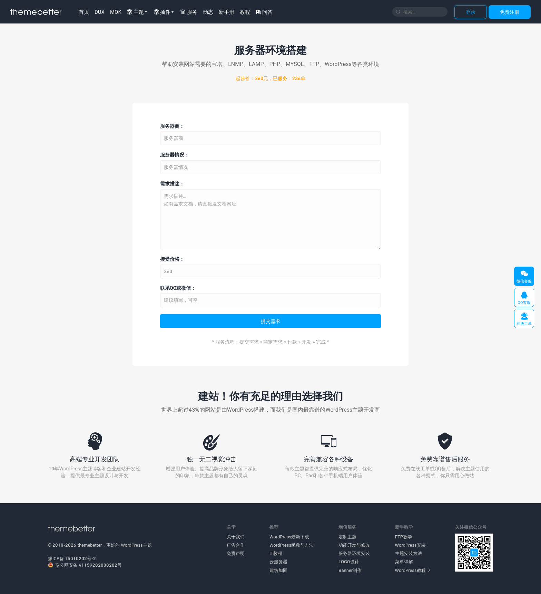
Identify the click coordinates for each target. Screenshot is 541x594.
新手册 (226, 12)
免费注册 (509, 12)
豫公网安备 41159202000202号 (85, 565)
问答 (264, 12)
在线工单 (524, 319)
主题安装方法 (408, 553)
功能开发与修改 (354, 545)
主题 (135, 12)
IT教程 (275, 553)
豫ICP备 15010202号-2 (72, 558)
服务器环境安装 (354, 553)
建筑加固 (278, 570)
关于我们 (236, 536)
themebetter (90, 545)
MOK (115, 12)
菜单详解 (404, 561)
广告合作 (236, 545)
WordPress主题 (136, 545)
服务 (188, 12)
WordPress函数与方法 (291, 545)
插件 (162, 12)
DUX (100, 12)
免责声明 (236, 553)
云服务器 (278, 561)
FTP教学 (403, 536)
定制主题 (347, 536)
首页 (84, 12)
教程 (245, 12)
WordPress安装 (410, 545)
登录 (470, 12)
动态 (208, 12)
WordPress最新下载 (289, 536)
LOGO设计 (348, 561)
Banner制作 (350, 570)
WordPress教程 (412, 570)
